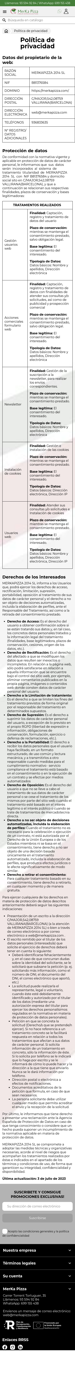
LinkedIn (20, 1347)
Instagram (12, 1347)
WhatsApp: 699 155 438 (54, 3)
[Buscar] (37, 20)
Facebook (4, 1347)
